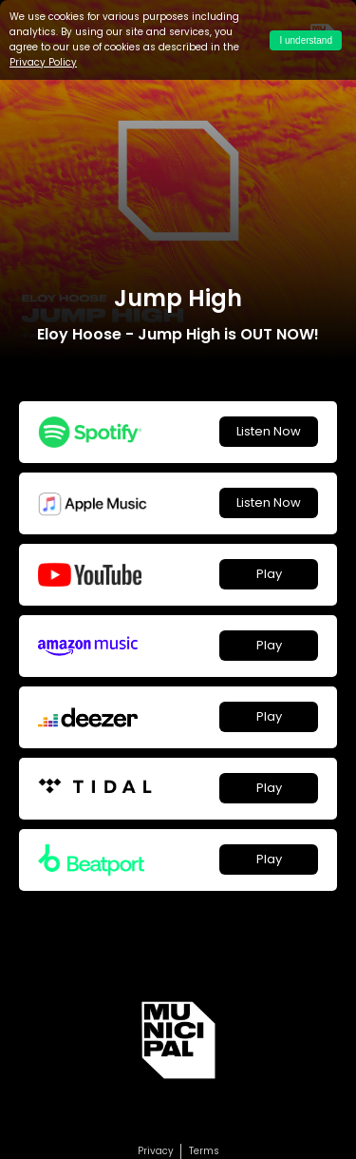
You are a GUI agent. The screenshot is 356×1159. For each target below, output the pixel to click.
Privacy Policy (43, 62)
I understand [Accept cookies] (305, 40)
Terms (204, 1151)
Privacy (156, 1151)
